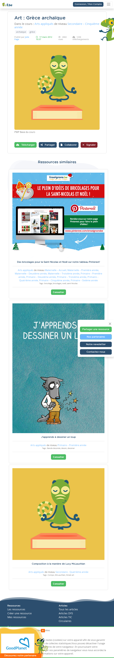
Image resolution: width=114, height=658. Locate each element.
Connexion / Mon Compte (88, 4)
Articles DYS (66, 613)
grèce (32, 32)
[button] (69, 145)
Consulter (58, 292)
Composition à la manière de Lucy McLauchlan (58, 564)
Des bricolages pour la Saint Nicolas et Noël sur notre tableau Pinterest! (58, 262)
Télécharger (25, 145)
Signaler (89, 145)
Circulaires (65, 621)
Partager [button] (48, 145)
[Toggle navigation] (109, 4)
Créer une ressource (19, 613)
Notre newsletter (96, 344)
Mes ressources (16, 617)
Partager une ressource (95, 329)
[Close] (110, 323)
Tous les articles (68, 609)
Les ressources (16, 609)
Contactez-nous (95, 352)
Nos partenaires (96, 337)
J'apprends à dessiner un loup (58, 437)
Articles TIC (65, 617)
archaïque (21, 32)
